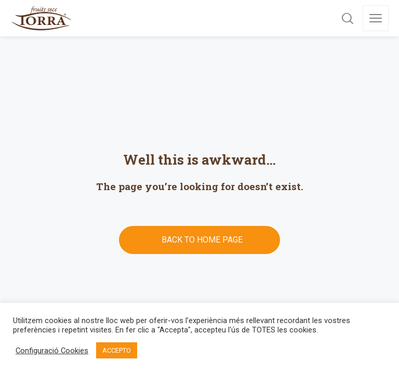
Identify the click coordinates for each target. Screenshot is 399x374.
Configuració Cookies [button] (52, 350)
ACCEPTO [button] (116, 350)
